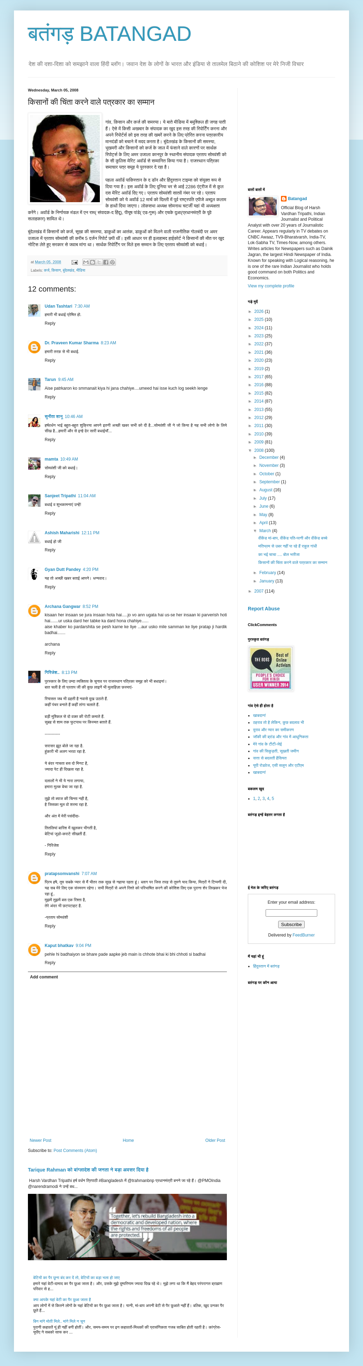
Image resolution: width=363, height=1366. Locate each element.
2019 (259, 368)
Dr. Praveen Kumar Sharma (72, 342)
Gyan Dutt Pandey (63, 569)
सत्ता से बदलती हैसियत (270, 758)
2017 (259, 376)
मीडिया (81, 270)
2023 (259, 335)
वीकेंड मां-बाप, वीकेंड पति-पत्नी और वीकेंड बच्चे (292, 538)
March (265, 530)
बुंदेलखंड (68, 270)
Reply (50, 323)
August (266, 489)
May (263, 514)
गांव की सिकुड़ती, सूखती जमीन (276, 751)
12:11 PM (90, 532)
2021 (259, 352)
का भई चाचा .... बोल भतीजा (279, 554)
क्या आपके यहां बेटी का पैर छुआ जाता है (62, 1299)
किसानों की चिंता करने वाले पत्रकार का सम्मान (292, 562)
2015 (259, 393)
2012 (259, 417)
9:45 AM (65, 379)
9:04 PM (83, 945)
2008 (259, 450)
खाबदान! (259, 715)
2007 (259, 591)
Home (128, 1140)
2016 (259, 384)
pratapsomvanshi (62, 873)
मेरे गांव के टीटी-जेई (267, 744)
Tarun (50, 379)
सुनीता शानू (53, 416)
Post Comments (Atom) (75, 1150)
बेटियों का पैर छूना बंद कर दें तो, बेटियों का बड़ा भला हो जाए (76, 1277)
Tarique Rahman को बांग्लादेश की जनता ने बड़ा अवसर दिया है (88, 1170)
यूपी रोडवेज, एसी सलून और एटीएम (278, 765)
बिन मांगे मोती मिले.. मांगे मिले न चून (59, 1321)
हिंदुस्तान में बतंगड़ (266, 966)
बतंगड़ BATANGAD (110, 33)
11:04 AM (87, 495)
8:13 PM (69, 672)
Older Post (215, 1140)
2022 (259, 344)
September (270, 481)
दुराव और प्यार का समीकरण (273, 729)
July (263, 498)
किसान (56, 270)
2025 (259, 319)
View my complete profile (271, 286)
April (264, 522)
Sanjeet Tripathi (60, 495)
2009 (259, 442)
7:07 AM (89, 873)
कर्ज (47, 270)
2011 (259, 425)
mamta (51, 459)
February (268, 572)
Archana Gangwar (63, 606)
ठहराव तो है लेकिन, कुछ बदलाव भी (278, 722)
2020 (259, 360)
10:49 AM (69, 459)
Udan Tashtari (58, 306)
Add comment (44, 977)
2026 (259, 311)
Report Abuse (264, 608)
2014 (259, 401)
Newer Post (40, 1140)
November (269, 465)
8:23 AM (108, 342)
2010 (259, 434)
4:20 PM (90, 569)
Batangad (297, 198)
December (269, 457)
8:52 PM (90, 606)
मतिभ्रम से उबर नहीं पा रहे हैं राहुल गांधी (287, 546)
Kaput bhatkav (59, 945)
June (264, 506)
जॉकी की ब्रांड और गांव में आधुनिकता (280, 736)
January (267, 581)
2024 (259, 327)
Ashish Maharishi (62, 532)
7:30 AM (82, 306)
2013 (259, 409)
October (267, 473)
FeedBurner (303, 935)
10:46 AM (73, 416)
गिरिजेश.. (52, 672)
